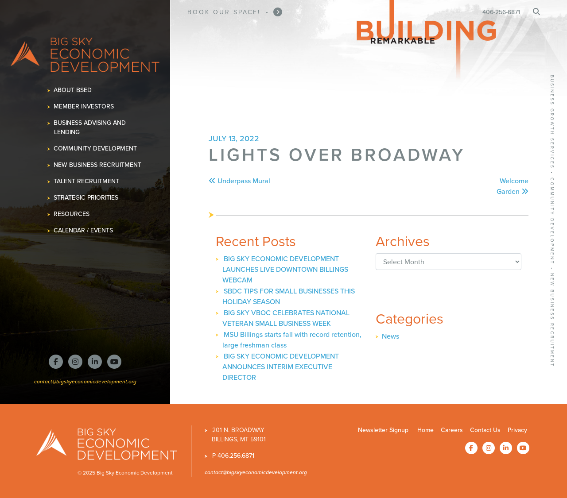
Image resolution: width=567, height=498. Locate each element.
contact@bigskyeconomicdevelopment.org (85, 382)
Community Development (95, 148)
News (390, 336)
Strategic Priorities (86, 197)
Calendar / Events (83, 230)
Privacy (517, 430)
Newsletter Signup (383, 430)
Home (425, 430)
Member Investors (84, 106)
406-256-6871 (501, 12)
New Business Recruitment (97, 165)
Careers (452, 430)
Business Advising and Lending (90, 127)
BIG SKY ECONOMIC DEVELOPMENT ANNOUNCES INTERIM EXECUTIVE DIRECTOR (280, 366)
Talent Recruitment (86, 181)
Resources (71, 214)
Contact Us (485, 430)
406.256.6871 (235, 455)
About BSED (73, 90)
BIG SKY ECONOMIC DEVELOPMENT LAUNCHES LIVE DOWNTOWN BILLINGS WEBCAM (285, 269)
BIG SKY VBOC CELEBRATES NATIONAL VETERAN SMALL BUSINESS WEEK (286, 318)
